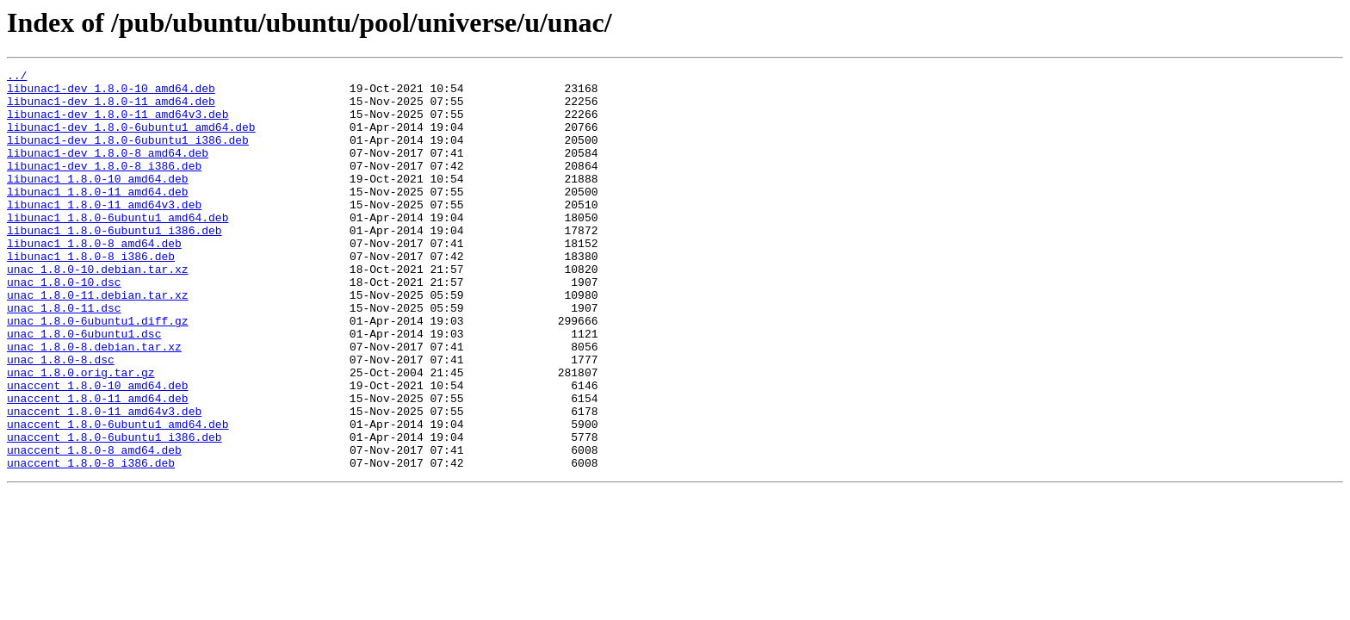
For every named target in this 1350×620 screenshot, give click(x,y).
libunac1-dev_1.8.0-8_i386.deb (104, 186)
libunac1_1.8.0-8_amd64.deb (94, 279)
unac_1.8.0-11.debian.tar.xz (98, 341)
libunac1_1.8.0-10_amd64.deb (98, 201)
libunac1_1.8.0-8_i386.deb (91, 294)
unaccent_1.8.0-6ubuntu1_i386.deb (114, 511)
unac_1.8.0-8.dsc (61, 418)
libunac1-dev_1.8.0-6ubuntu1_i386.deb (128, 155)
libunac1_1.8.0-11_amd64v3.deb (104, 232)
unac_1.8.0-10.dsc (64, 325)
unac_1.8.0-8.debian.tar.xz (94, 403)
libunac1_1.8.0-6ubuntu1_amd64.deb (117, 248)
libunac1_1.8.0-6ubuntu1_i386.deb (114, 263)
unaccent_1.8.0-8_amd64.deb (94, 527)
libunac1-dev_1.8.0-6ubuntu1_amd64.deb (131, 139)
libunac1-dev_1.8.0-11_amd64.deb (111, 108)
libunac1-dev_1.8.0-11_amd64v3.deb (117, 124)
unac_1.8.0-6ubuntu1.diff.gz (98, 372)
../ (17, 77)
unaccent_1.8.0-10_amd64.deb (98, 449)
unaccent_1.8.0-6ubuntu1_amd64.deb (117, 496)
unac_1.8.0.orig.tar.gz (81, 434)
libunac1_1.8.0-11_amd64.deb (98, 217)
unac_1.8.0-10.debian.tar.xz (98, 310)
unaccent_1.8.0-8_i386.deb (91, 542)
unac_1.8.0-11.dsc (64, 356)
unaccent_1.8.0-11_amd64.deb (98, 465)
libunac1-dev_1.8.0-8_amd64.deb (107, 170)
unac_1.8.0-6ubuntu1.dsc (84, 387)
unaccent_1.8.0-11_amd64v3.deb (104, 480)
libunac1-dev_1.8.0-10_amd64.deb (111, 93)
